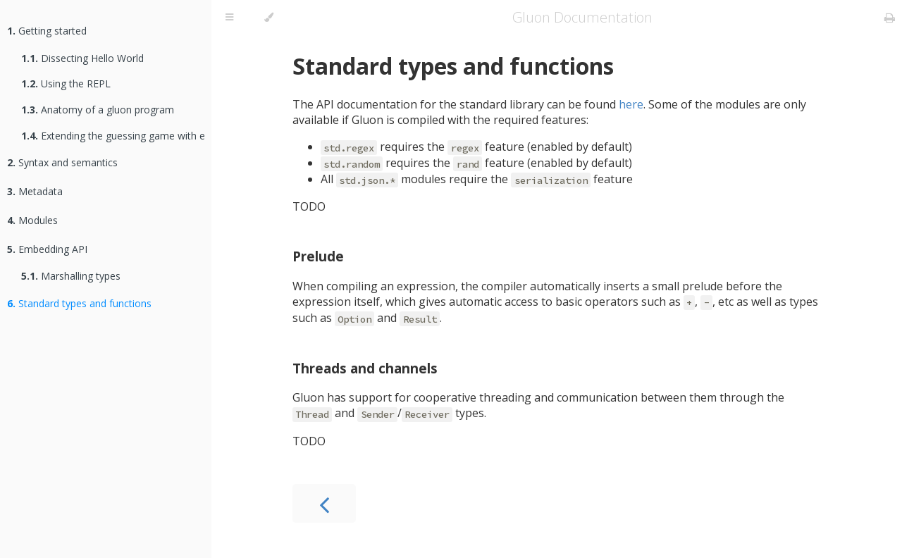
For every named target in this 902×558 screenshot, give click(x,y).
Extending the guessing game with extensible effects (112, 135)
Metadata (35, 191)
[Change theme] (268, 17)
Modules (32, 220)
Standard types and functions (79, 303)
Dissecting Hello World (82, 58)
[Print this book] (889, 17)
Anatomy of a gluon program (97, 109)
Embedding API (47, 249)
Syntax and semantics (62, 162)
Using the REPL (66, 83)
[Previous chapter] (324, 503)
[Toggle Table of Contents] (229, 17)
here (631, 104)
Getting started (47, 30)
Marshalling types (71, 276)
